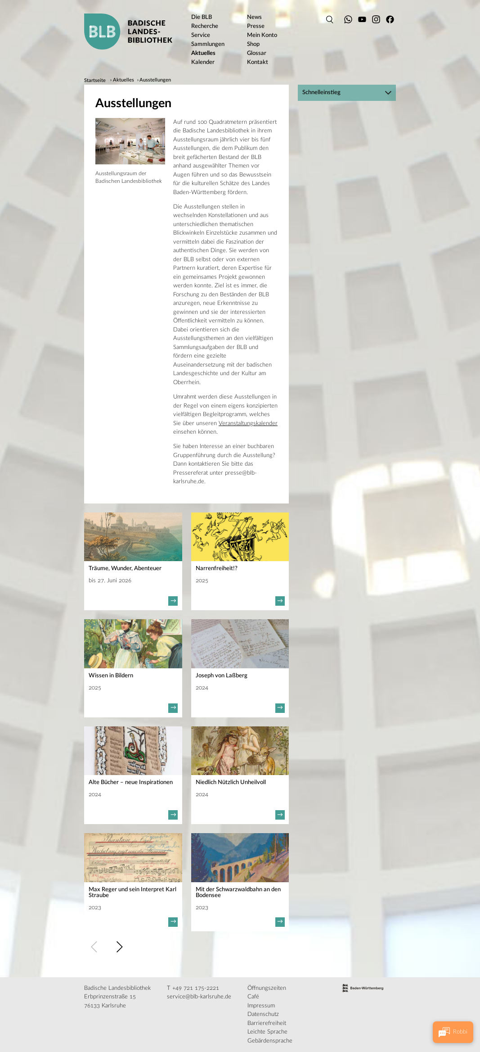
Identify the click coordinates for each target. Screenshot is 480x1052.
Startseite (95, 80)
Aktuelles (123, 80)
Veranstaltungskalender (248, 423)
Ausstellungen (155, 80)
